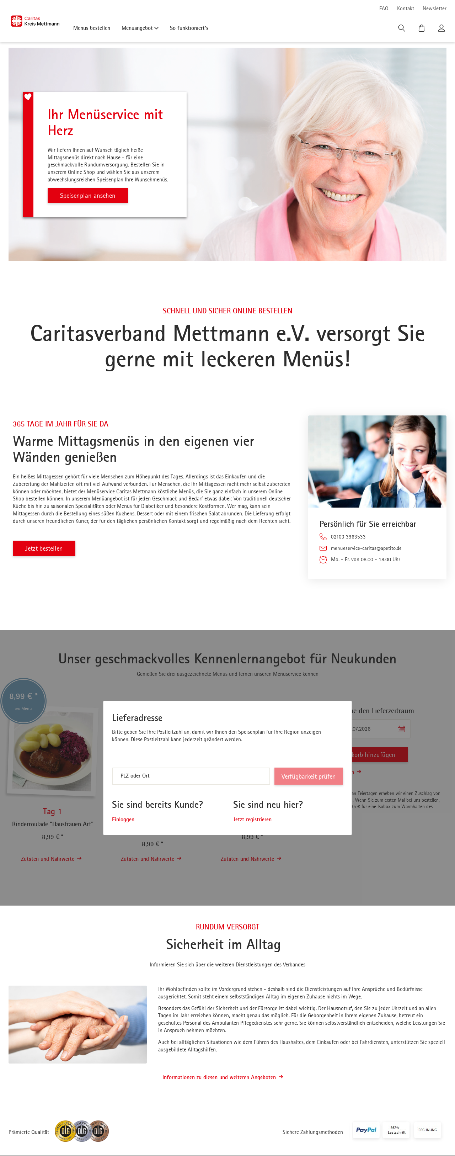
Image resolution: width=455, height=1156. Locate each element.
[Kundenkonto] (442, 29)
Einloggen (123, 819)
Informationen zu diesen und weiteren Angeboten (222, 1077)
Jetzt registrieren (252, 819)
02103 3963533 (348, 536)
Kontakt (405, 8)
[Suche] (402, 29)
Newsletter (434, 8)
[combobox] (191, 777)
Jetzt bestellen (46, 548)
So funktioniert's (189, 27)
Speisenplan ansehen (89, 195)
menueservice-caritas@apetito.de (368, 548)
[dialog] (227, 768)
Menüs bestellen (91, 27)
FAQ (384, 8)
